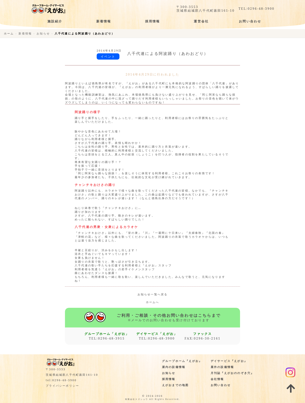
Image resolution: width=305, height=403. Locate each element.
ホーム (9, 33)
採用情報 (168, 379)
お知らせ (168, 373)
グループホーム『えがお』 (182, 361)
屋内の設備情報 (173, 367)
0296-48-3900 (261, 9)
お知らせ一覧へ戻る (153, 294)
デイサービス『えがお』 (229, 361)
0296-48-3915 (111, 338)
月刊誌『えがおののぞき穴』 (232, 373)
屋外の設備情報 (222, 367)
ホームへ (152, 302)
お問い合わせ (221, 385)
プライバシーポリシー (62, 385)
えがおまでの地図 (175, 385)
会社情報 (217, 379)
